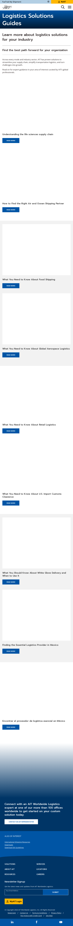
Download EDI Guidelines (14, 847)
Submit (55, 892)
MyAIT (62, 1)
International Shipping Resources (17, 842)
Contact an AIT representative (21, 822)
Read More (11, 141)
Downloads (9, 845)
